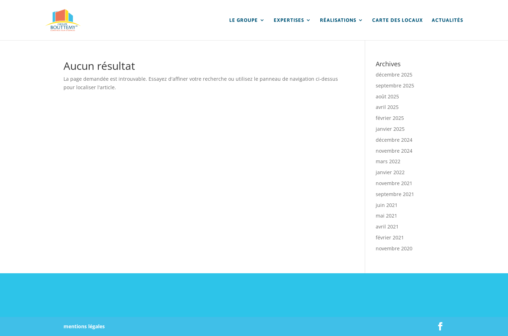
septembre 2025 (395, 85)
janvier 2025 (390, 129)
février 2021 (390, 237)
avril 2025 (387, 107)
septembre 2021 (395, 194)
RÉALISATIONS (338, 20)
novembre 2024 (394, 150)
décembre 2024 (394, 139)
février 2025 (390, 118)
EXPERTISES (289, 20)
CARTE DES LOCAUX (397, 20)
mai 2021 (386, 215)
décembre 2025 (394, 74)
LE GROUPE (243, 20)
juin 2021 (387, 205)
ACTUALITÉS (447, 20)
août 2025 (387, 96)
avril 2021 (387, 226)
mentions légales (84, 326)
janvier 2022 (390, 172)
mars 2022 (388, 161)
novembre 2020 (394, 248)
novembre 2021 (394, 183)
